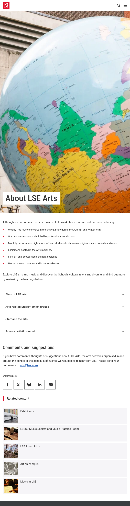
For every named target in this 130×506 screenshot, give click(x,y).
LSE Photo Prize (30, 446)
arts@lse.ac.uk (29, 365)
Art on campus (29, 464)
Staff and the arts (65, 319)
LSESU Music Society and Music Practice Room (49, 429)
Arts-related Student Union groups (65, 306)
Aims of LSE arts (65, 294)
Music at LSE (28, 481)
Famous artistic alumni (65, 331)
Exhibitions (27, 411)
